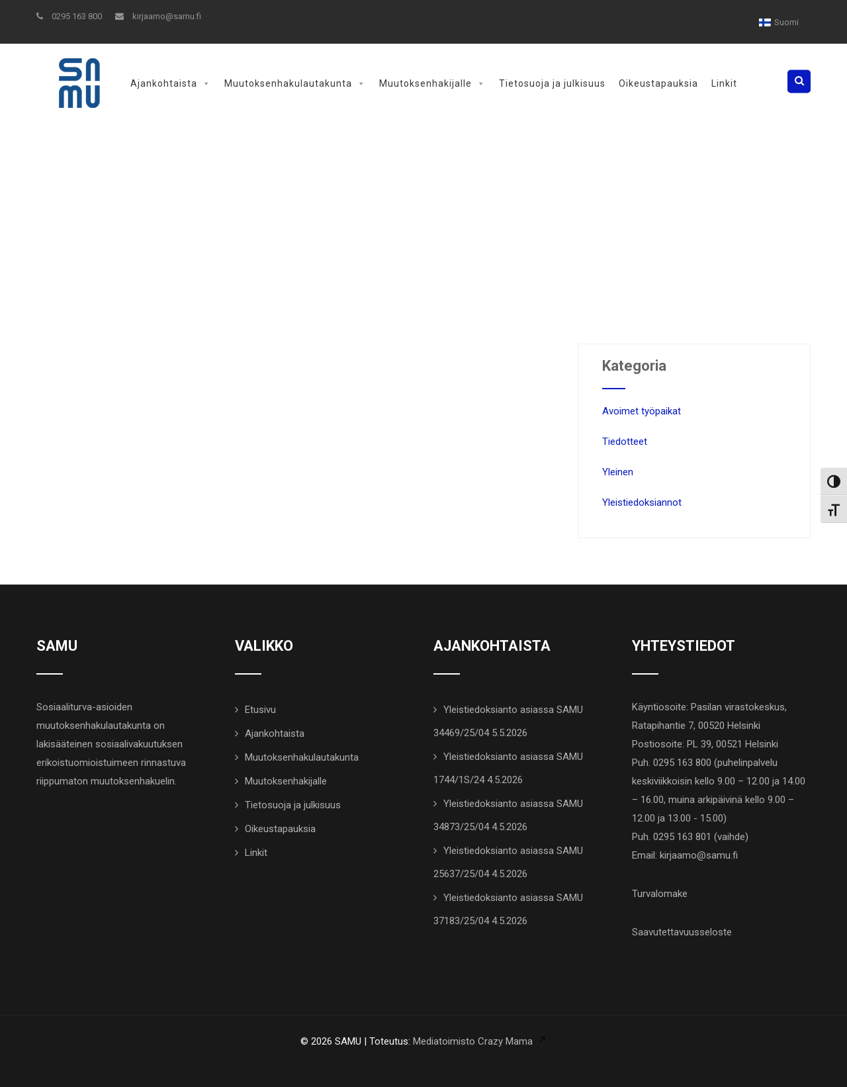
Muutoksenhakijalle (432, 83)
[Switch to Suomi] (778, 22)
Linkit (724, 83)
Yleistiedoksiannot (642, 502)
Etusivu (260, 710)
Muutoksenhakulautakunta (295, 83)
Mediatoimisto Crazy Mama (473, 1041)
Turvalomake (660, 894)
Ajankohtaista (170, 83)
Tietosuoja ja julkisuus (552, 83)
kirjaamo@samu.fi (158, 16)
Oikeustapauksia (658, 83)
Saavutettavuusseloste (682, 932)
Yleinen (617, 472)
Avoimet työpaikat (641, 411)
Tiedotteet (624, 442)
